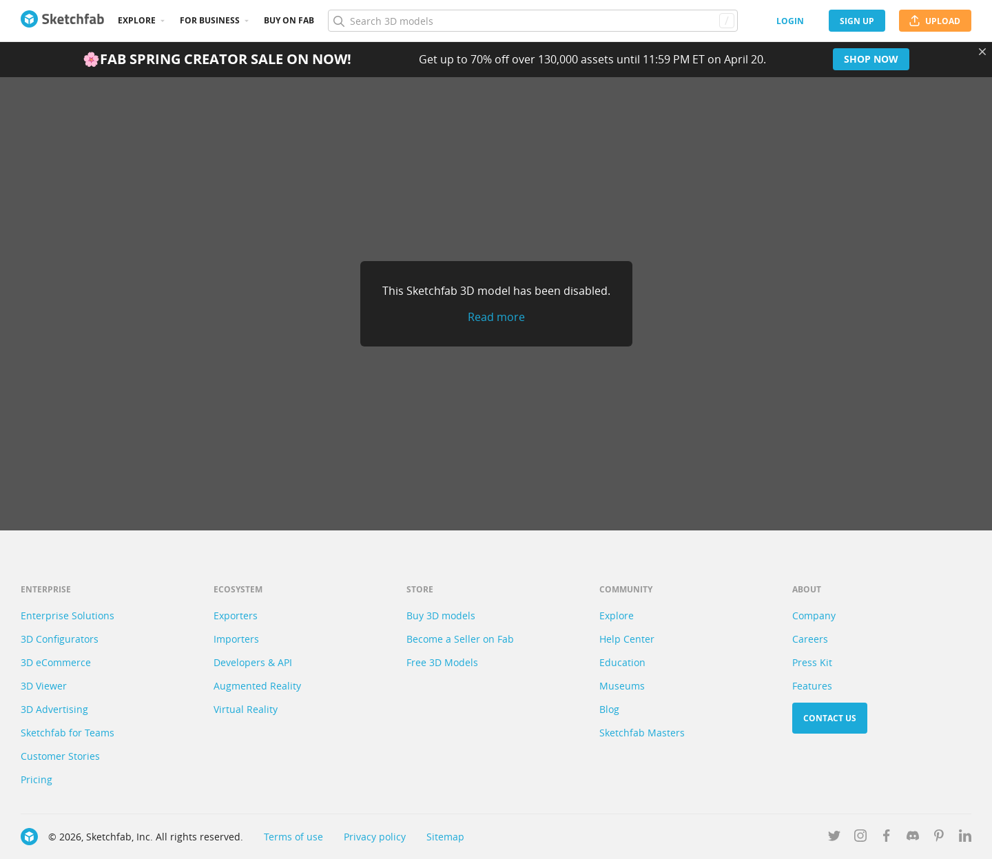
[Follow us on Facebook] (886, 838)
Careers (810, 638)
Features (812, 685)
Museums (622, 685)
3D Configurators (60, 638)
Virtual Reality (246, 709)
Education (622, 662)
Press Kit (812, 662)
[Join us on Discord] (913, 838)
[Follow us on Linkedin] (965, 838)
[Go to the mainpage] (62, 20)
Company (814, 615)
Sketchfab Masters (642, 732)
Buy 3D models (440, 615)
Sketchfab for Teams (67, 732)
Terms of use (293, 836)
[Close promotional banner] (982, 51)
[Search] (532, 20)
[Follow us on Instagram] (860, 838)
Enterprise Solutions (67, 615)
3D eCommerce (56, 662)
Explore (137, 20)
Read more (496, 316)
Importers (236, 638)
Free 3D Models (442, 662)
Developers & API (253, 662)
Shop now (871, 58)
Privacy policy (375, 836)
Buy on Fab (289, 20)
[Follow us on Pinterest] (939, 838)
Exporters (236, 615)
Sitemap (445, 836)
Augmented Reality (257, 685)
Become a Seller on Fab (460, 638)
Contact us (829, 718)
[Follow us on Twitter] (834, 838)
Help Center (626, 638)
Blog (609, 709)
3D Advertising (54, 709)
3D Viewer (44, 685)
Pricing (36, 779)
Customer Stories (60, 756)
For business (210, 20)
